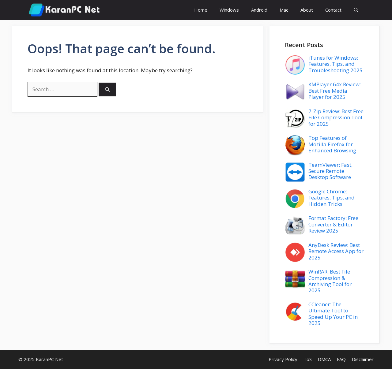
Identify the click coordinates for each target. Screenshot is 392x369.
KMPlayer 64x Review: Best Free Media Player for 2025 (334, 90)
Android (259, 10)
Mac (284, 10)
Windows (229, 10)
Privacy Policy (283, 359)
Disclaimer (363, 359)
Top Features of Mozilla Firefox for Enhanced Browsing (332, 144)
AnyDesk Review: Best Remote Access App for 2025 (336, 251)
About (306, 10)
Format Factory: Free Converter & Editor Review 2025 (333, 224)
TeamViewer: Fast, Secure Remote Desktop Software (330, 171)
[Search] (107, 89)
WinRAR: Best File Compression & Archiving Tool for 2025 (330, 281)
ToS (307, 359)
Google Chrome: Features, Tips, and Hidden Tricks (331, 197)
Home (200, 10)
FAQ (341, 359)
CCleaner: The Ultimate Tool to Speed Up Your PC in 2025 (333, 313)
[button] (356, 10)
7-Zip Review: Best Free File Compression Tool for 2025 (336, 117)
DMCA (324, 359)
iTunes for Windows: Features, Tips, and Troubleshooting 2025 (335, 64)
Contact (333, 10)
